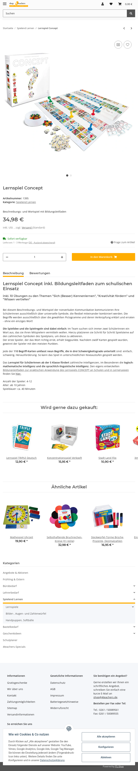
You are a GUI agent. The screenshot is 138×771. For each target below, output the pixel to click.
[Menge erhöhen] (62, 257)
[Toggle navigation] (4, 2)
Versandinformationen (20, 714)
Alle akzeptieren (105, 736)
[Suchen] (65, 13)
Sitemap (12, 708)
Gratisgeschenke (17, 682)
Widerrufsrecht (59, 708)
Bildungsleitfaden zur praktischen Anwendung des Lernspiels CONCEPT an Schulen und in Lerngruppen (66, 370)
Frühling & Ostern (13, 579)
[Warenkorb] (125, 4)
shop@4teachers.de (105, 697)
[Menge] (34, 257)
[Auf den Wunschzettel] (128, 45)
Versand (27, 227)
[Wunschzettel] (111, 4)
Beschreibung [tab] (13, 273)
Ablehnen (105, 757)
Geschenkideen (12, 633)
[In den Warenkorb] (103, 257)
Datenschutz (57, 682)
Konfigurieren (105, 747)
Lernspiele (12, 607)
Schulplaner (10, 640)
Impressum (57, 695)
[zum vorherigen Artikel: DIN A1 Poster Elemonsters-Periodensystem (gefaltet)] (124, 28)
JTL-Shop (119, 766)
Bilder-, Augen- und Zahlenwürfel (26, 613)
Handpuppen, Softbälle (20, 620)
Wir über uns (15, 689)
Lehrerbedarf (11, 592)
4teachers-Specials (14, 646)
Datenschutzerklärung (52, 760)
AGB (52, 689)
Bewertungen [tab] (39, 273)
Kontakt (11, 695)
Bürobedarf (10, 586)
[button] (102, 4)
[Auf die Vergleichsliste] (118, 45)
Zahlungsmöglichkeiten (21, 701)
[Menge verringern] (7, 257)
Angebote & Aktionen (15, 572)
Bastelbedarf (10, 627)
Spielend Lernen (26, 202)
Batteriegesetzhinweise (64, 701)
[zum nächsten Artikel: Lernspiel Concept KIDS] (131, 28)
